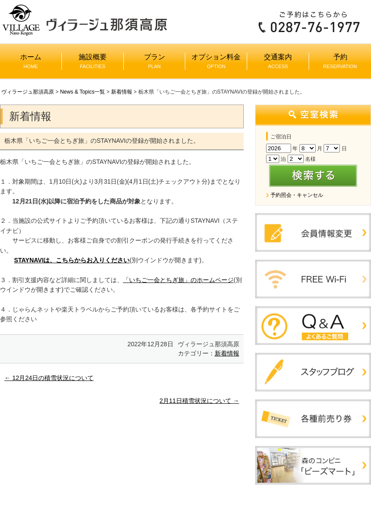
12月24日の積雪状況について (49, 377)
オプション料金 (216, 61)
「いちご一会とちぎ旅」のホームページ (178, 279)
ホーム (30, 61)
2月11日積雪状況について (199, 400)
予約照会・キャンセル (296, 195)
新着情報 (121, 92)
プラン (154, 61)
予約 (340, 61)
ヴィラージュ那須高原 (27, 92)
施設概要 (93, 61)
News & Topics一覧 (82, 92)
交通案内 (278, 61)
